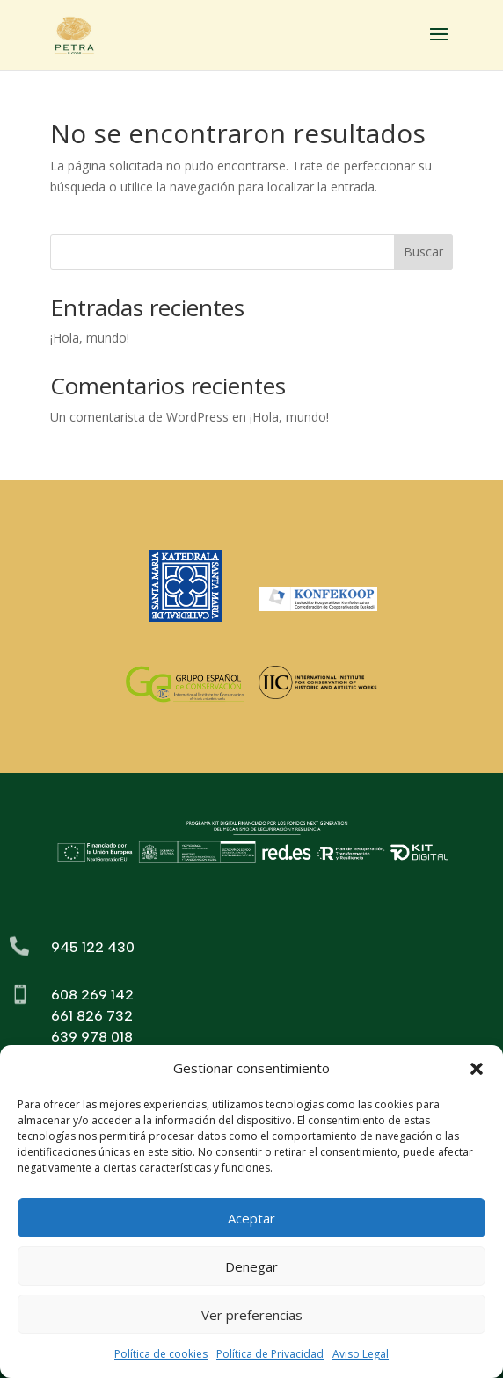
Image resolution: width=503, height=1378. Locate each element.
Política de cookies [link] (161, 1353)
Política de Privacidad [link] (270, 1353)
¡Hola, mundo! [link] (89, 337)
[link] (74, 33)
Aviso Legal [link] (360, 1353)
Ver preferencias (252, 1315)
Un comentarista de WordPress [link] (139, 416)
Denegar (251, 1266)
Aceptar (251, 1218)
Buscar (423, 251)
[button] (476, 1069)
